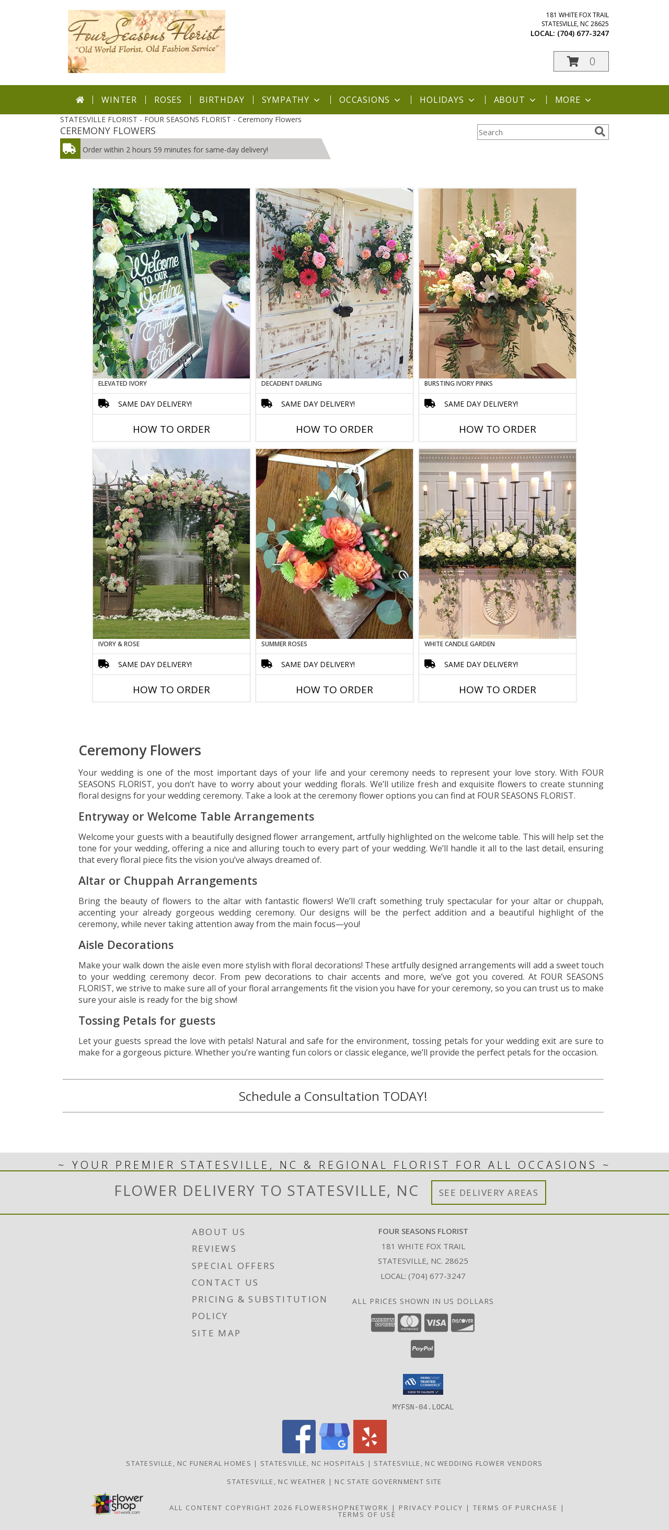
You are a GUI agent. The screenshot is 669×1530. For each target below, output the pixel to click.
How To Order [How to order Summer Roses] (334, 689)
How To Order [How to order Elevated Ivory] (171, 429)
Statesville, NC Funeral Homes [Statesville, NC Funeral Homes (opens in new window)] (188, 1462)
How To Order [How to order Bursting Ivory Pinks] (497, 429)
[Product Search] (534, 132)
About (516, 99)
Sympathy (292, 99)
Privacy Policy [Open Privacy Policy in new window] (431, 1507)
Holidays (448, 99)
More (574, 99)
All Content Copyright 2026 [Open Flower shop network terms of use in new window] (231, 1507)
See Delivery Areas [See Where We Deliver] (489, 1193)
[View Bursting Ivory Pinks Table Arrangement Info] (497, 283)
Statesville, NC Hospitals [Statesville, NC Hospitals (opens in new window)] (312, 1462)
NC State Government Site (388, 1481)
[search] (600, 131)
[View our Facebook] (299, 1450)
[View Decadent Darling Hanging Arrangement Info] (334, 283)
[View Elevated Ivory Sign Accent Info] (171, 283)
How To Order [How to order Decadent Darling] (334, 429)
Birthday (221, 99)
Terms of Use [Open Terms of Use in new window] (367, 1514)
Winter (119, 99)
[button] (581, 61)
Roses (168, 99)
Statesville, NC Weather (276, 1481)
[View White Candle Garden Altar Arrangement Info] (497, 544)
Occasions (370, 99)
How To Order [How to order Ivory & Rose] (171, 689)
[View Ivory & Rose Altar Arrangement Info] (171, 544)
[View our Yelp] (370, 1450)
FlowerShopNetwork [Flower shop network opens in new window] (342, 1507)
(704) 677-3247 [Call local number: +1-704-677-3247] (583, 33)
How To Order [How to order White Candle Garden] (497, 689)
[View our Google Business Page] (334, 1450)
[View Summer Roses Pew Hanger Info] (334, 544)
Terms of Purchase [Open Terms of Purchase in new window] (515, 1507)
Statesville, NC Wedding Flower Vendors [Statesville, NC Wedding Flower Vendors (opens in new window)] (458, 1462)
